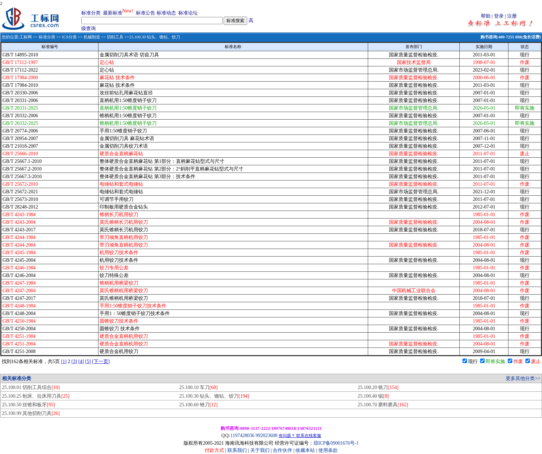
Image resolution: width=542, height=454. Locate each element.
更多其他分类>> (523, 378)
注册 (512, 16)
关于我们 (260, 450)
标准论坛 (188, 13)
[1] (63, 361)
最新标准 (112, 13)
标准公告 (145, 13)
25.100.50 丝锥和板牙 (28, 404)
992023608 (266, 435)
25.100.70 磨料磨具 (383, 404)
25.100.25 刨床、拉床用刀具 (35, 396)
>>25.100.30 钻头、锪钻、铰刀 (151, 37)
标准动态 (166, 13)
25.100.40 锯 (373, 396)
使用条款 (328, 450)
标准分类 (91, 13)
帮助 (485, 16)
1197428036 (242, 435)
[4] (81, 361)
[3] (74, 361)
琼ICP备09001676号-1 (336, 443)
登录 (499, 16)
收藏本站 (305, 450)
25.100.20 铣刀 (378, 387)
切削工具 (115, 37)
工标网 (25, 37)
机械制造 (92, 37)
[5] (88, 361)
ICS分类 (69, 37)
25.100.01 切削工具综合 (31, 387)
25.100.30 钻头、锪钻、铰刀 (214, 396)
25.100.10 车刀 (198, 387)
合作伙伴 (282, 450)
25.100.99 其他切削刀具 (31, 413)
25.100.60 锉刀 (198, 404)
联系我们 (237, 450)
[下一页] (101, 361)
